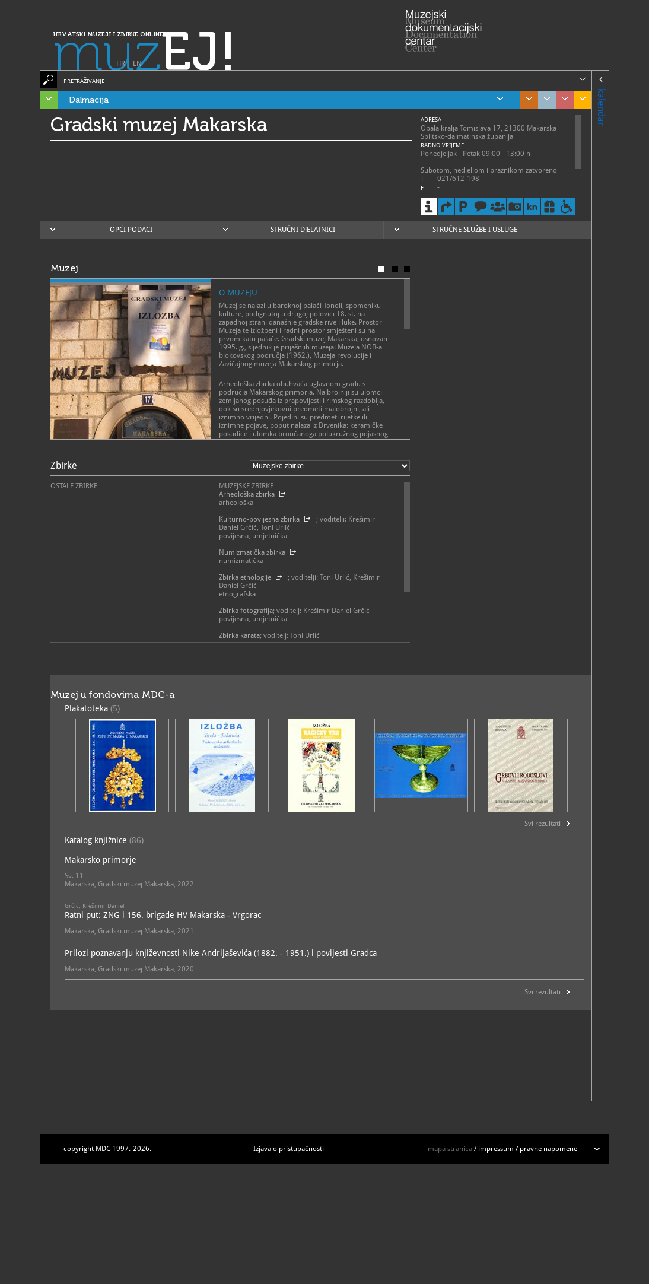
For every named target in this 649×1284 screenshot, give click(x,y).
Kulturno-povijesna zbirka (259, 519)
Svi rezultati (542, 823)
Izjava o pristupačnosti (288, 1149)
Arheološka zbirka (247, 494)
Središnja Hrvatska (526, 100)
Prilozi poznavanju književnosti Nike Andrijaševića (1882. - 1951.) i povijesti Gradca (221, 953)
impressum (496, 1149)
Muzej (381, 269)
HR (120, 63)
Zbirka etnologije (245, 577)
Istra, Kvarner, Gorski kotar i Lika (46, 100)
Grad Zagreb (544, 100)
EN (137, 63)
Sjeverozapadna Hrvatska (562, 100)
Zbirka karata (239, 635)
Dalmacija (286, 100)
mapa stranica (450, 1149)
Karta (407, 269)
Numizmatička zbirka (252, 552)
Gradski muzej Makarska (158, 124)
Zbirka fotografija (246, 610)
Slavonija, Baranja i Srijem (580, 100)
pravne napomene (548, 1149)
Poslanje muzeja (395, 269)
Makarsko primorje (100, 860)
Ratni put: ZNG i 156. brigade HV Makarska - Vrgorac (163, 915)
